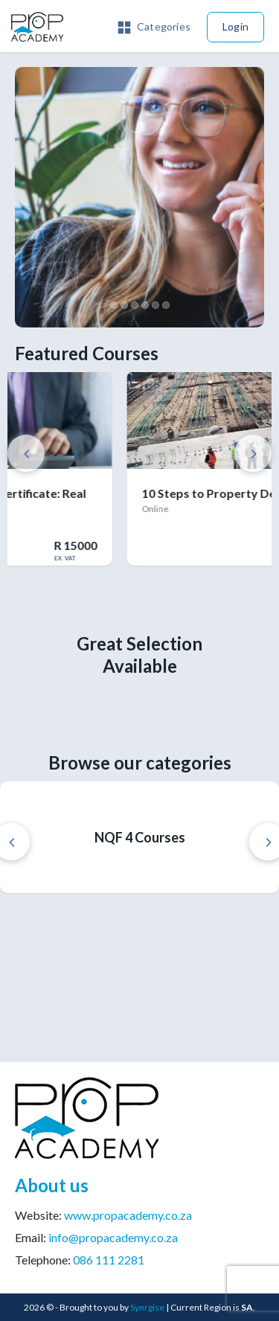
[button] (154, 25)
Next (253, 453)
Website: (103, 1215)
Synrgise (147, 1307)
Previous (26, 453)
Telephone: (79, 1260)
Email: (96, 1237)
